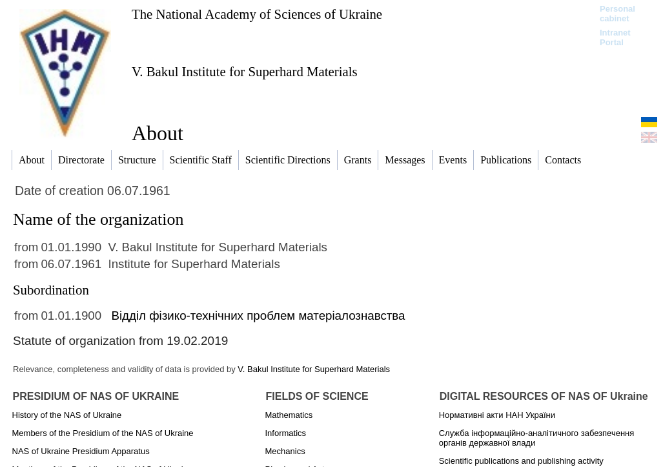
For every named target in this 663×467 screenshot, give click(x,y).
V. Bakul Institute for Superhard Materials (245, 71)
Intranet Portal (615, 37)
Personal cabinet (617, 13)
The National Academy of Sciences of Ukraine (257, 13)
